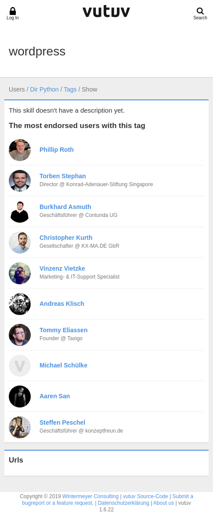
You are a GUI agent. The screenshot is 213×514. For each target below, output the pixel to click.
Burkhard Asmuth (65, 206)
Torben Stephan (63, 176)
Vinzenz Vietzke (62, 268)
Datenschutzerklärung (123, 503)
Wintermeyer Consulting (90, 496)
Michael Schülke (63, 365)
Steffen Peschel (62, 422)
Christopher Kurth (66, 237)
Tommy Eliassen (63, 330)
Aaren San (55, 396)
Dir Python (44, 89)
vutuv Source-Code (145, 496)
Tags (70, 89)
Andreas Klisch (62, 303)
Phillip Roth (57, 149)
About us (163, 503)
